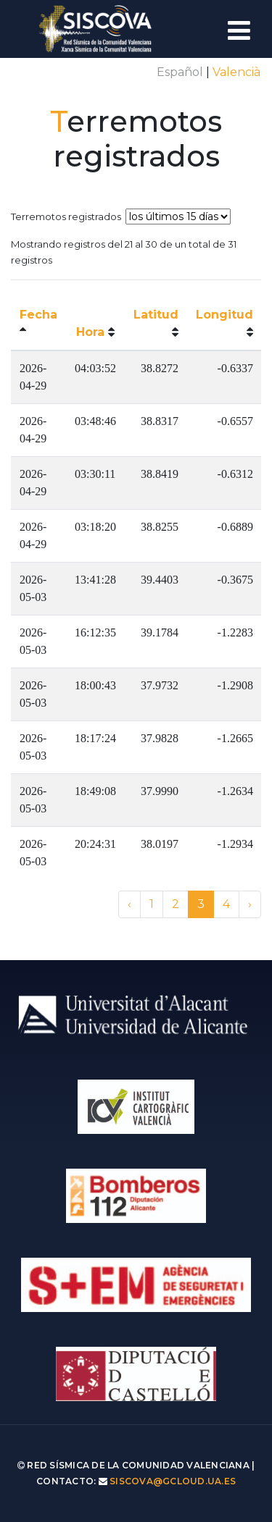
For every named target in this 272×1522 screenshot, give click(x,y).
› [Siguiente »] (250, 904)
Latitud (155, 314)
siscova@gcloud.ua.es (173, 1481)
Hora (90, 332)
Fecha (38, 314)
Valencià (236, 72)
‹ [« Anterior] (129, 904)
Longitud (224, 314)
